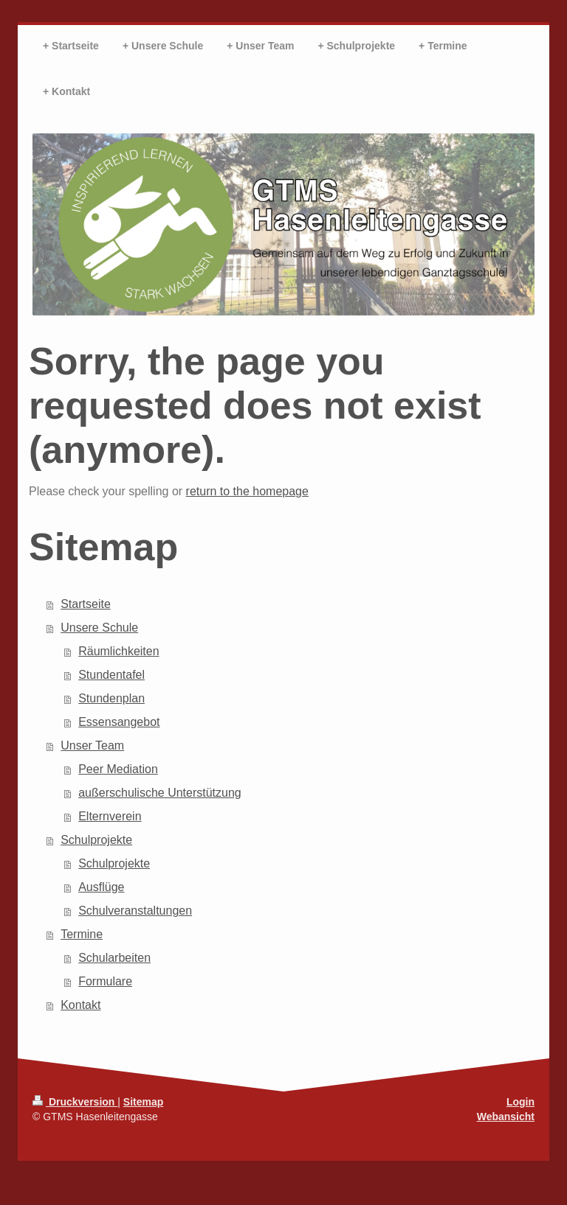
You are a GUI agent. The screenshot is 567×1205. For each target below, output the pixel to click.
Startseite (86, 604)
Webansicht (506, 1116)
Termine (82, 934)
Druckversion (74, 1102)
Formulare (105, 981)
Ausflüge (101, 887)
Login (520, 1102)
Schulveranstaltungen (135, 910)
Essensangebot (118, 722)
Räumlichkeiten (118, 651)
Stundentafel (111, 674)
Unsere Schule (99, 627)
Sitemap (143, 1102)
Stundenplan (111, 698)
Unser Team (92, 745)
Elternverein (109, 816)
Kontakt (80, 1005)
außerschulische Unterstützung (159, 792)
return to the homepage (247, 491)
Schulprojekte (96, 840)
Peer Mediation (118, 769)
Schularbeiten (114, 957)
